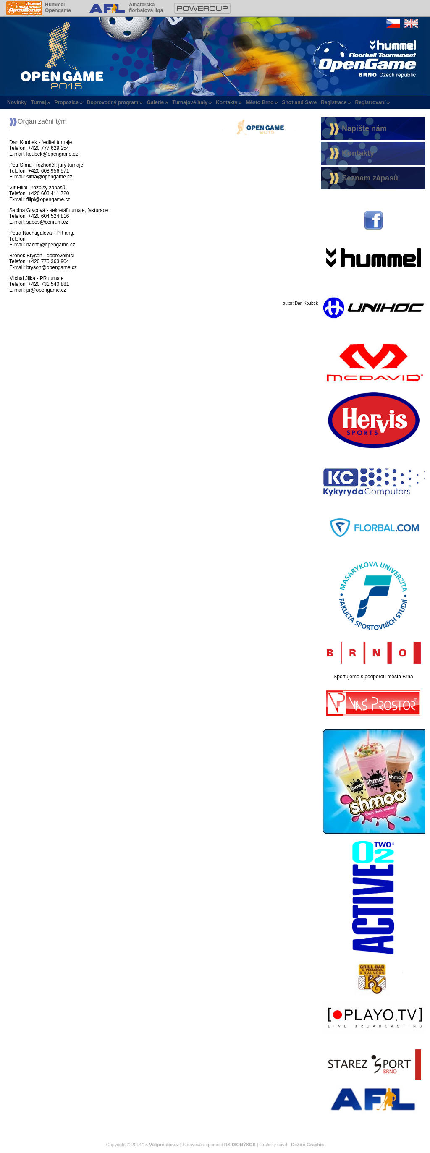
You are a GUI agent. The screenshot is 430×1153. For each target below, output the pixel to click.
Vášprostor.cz (164, 1144)
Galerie (155, 102)
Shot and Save (299, 102)
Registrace (333, 102)
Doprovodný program (113, 102)
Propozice (66, 102)
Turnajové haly (189, 102)
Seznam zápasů (370, 178)
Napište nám (364, 128)
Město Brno (259, 102)
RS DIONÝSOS (240, 1144)
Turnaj (38, 102)
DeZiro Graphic (307, 1144)
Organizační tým (42, 121)
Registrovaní (370, 102)
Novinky (17, 102)
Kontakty (226, 102)
